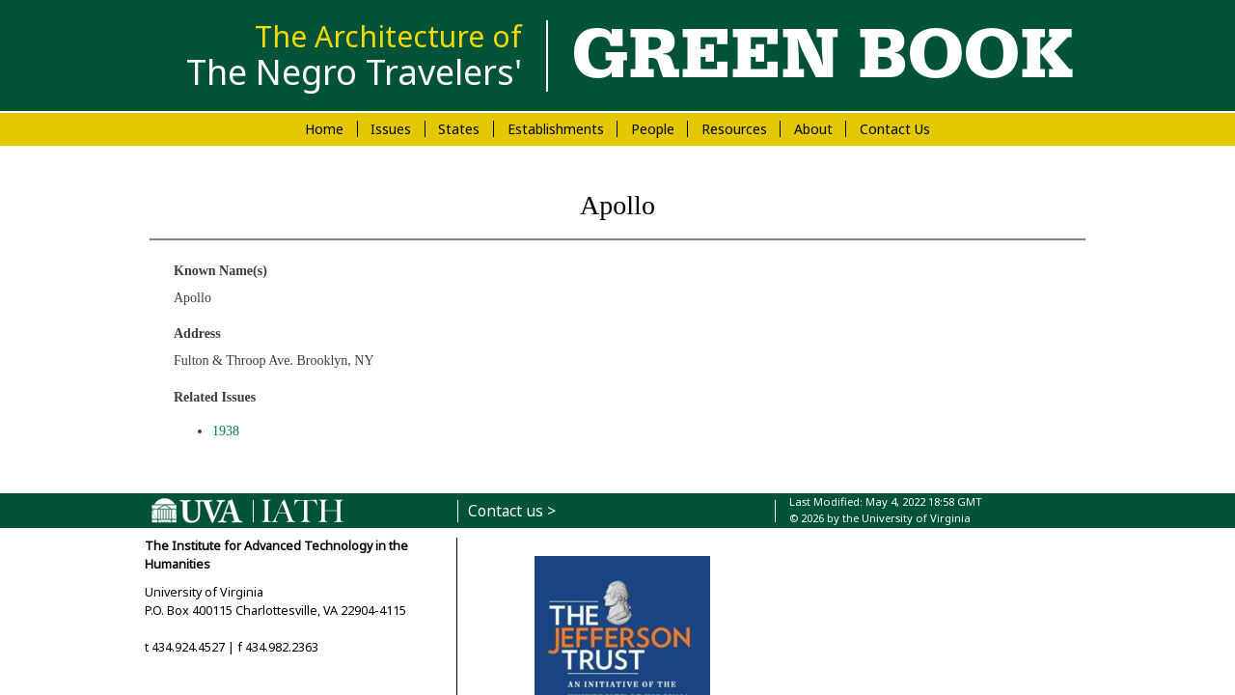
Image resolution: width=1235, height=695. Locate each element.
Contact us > (512, 511)
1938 (225, 431)
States (459, 129)
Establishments (556, 129)
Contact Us (895, 129)
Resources (734, 129)
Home (324, 129)
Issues (390, 129)
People (652, 129)
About (813, 129)
